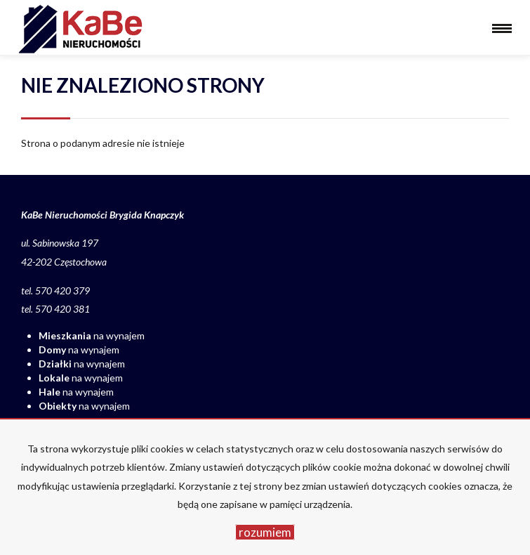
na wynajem (92, 335)
